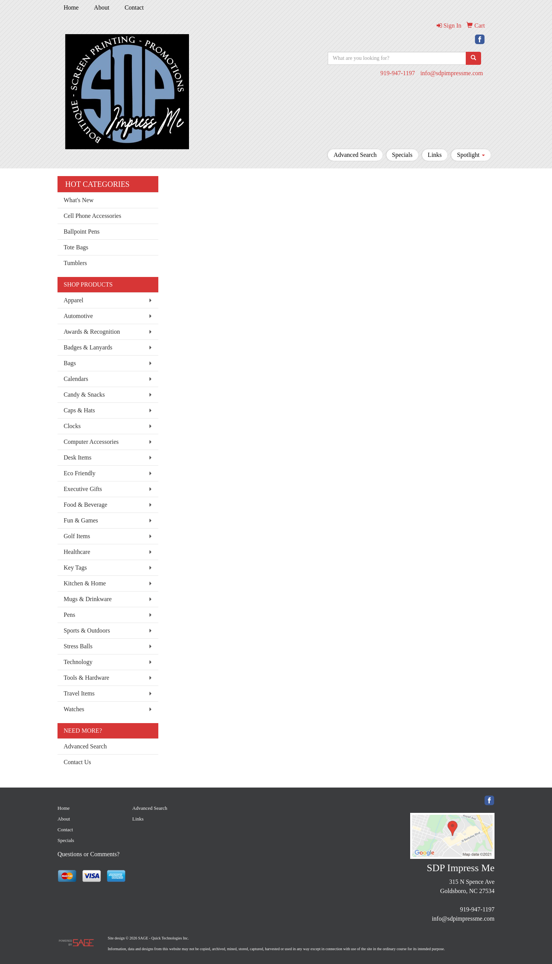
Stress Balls (78, 646)
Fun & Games (81, 520)
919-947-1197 (397, 73)
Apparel (74, 300)
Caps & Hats (79, 410)
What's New (79, 200)
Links (435, 155)
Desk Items (77, 457)
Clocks (72, 426)
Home (71, 7)
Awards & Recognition (92, 331)
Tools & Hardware (86, 677)
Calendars (76, 379)
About (101, 7)
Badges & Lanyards (88, 347)
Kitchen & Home (85, 583)
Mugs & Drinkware (88, 599)
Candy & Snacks (84, 394)
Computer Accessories (91, 441)
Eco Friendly (79, 473)
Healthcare (77, 552)
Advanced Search (355, 155)
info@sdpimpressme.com (451, 73)
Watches (74, 709)
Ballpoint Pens (82, 231)
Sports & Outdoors (87, 630)
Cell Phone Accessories (92, 216)
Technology (78, 662)
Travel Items (79, 693)
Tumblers (75, 263)
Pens (69, 614)
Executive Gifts (83, 489)
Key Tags (75, 567)
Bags (70, 363)
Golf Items (77, 536)
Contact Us (77, 762)
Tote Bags (76, 247)
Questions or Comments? (89, 854)
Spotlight (471, 155)
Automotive (78, 316)
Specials (402, 155)
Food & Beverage (85, 504)
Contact (134, 7)
